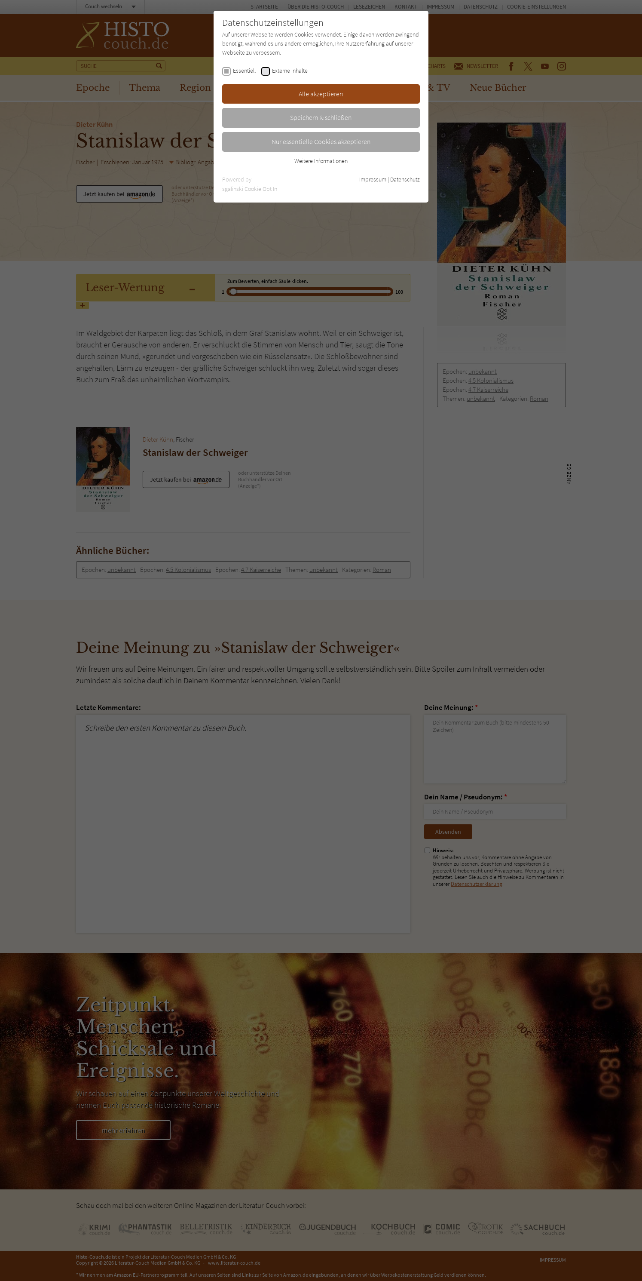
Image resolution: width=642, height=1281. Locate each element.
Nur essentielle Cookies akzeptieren (321, 141)
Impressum (372, 179)
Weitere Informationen (321, 161)
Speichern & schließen (321, 117)
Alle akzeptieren (321, 93)
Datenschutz (405, 179)
